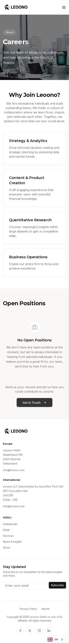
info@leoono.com (13, 470)
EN (52, 639)
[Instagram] (39, 630)
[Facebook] (20, 630)
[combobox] (55, 639)
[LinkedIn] (49, 630)
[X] (29, 630)
